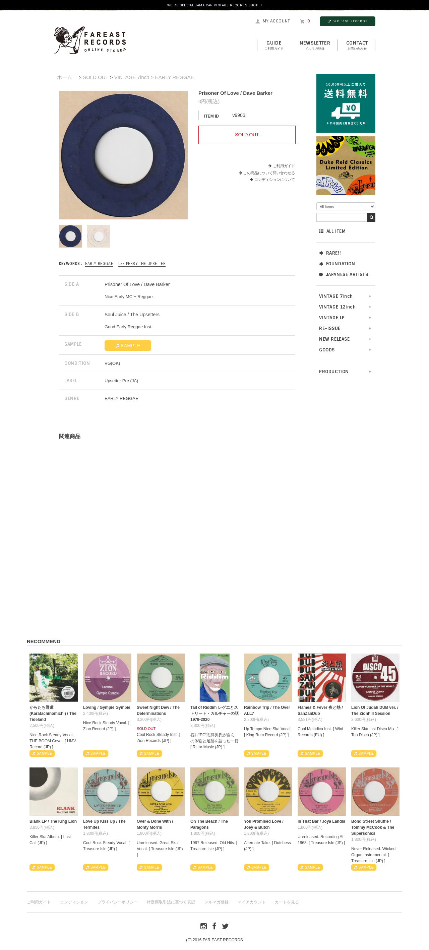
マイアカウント (252, 902)
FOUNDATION (337, 264)
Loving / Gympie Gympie (106, 707)
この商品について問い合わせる (269, 173)
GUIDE (274, 45)
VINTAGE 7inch (336, 296)
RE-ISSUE (330, 328)
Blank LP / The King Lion (53, 821)
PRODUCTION (334, 372)
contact (357, 45)
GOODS (327, 350)
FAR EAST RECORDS (347, 21)
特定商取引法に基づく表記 (171, 902)
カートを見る (287, 902)
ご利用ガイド (284, 166)
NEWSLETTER (315, 45)
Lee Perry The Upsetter (142, 263)
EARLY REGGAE (99, 263)
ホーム (64, 77)
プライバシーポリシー (118, 902)
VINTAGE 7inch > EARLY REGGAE (154, 77)
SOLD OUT (95, 77)
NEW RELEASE (334, 339)
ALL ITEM (332, 231)
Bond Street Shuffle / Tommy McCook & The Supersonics (372, 827)
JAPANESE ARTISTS (343, 274)
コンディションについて (272, 180)
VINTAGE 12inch (337, 307)
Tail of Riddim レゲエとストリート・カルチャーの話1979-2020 (214, 713)
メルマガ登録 (216, 902)
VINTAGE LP (332, 318)
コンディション (74, 902)
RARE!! (330, 253)
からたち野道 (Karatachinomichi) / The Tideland (52, 713)
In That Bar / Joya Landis (321, 821)
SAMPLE (127, 345)
